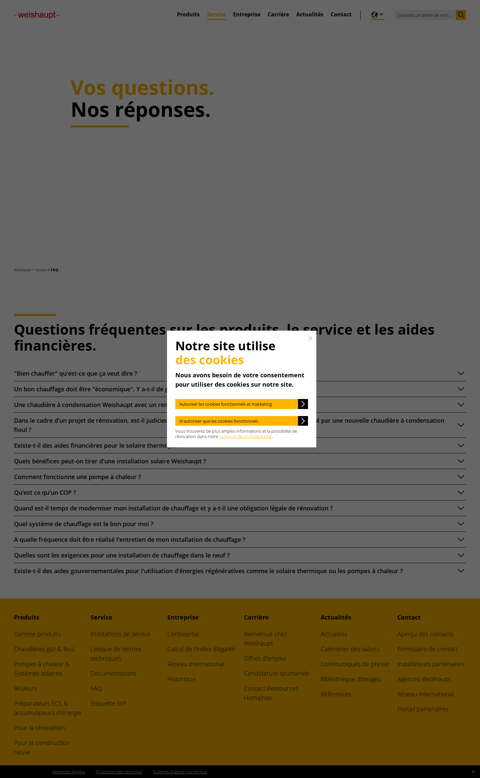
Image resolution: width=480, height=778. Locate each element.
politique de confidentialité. (245, 436)
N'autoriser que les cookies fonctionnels (218, 421)
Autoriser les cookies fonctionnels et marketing (225, 404)
